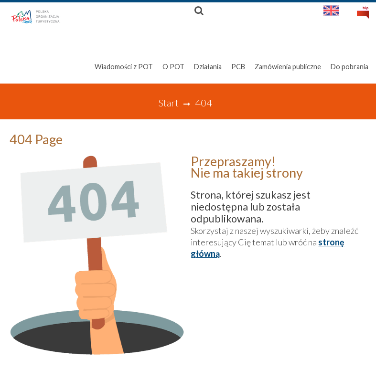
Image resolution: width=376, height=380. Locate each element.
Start (168, 102)
